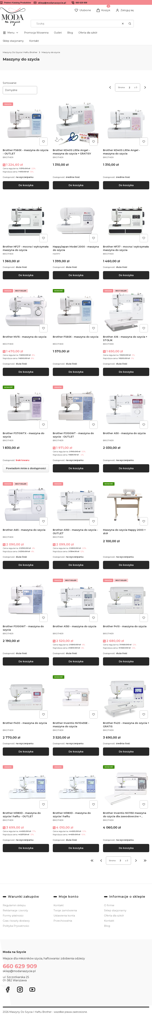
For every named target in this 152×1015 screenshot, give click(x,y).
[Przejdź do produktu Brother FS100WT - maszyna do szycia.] (26, 600)
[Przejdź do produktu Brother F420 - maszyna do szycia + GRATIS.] (126, 697)
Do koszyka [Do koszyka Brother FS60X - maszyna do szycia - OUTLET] (26, 185)
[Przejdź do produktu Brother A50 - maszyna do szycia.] (126, 407)
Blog (70, 32)
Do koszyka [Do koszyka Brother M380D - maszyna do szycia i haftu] (76, 848)
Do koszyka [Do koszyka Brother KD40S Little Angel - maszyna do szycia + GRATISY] (76, 185)
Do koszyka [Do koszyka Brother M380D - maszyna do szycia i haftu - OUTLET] (26, 848)
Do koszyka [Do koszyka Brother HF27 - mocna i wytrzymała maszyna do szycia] (26, 275)
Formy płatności (13, 915)
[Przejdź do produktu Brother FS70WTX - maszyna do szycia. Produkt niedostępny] (26, 407)
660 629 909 (81, 3)
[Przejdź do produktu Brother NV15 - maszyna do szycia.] (26, 311)
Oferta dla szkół (87, 32)
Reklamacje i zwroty (15, 910)
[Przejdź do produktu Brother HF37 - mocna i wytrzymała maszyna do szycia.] (126, 221)
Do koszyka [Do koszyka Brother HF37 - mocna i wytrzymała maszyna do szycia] (126, 275)
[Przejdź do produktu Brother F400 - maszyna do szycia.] (26, 697)
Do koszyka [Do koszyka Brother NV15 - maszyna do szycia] (26, 371)
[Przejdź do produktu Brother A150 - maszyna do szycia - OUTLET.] (76, 504)
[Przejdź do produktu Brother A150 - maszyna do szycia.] (76, 600)
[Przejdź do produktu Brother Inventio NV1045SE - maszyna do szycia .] (76, 697)
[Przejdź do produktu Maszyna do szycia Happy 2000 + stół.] (126, 504)
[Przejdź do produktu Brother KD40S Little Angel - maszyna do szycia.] (126, 124)
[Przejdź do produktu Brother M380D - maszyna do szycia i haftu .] (76, 787)
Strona (121, 87)
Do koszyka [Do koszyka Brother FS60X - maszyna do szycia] (76, 371)
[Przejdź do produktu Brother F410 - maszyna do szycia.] (126, 600)
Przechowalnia (62, 920)
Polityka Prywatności (16, 925)
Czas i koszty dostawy (16, 920)
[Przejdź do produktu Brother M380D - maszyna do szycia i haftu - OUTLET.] (26, 787)
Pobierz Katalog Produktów (17, 3)
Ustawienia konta (64, 915)
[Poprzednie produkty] (101, 860)
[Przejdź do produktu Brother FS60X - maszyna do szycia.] (76, 311)
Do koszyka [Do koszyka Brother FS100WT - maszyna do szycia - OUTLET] (76, 468)
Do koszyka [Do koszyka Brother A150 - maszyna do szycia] (76, 661)
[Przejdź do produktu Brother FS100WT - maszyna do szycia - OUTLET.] (76, 407)
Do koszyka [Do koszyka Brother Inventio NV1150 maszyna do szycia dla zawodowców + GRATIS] (126, 848)
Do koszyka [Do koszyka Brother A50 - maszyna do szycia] (126, 468)
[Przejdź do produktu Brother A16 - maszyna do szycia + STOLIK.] (126, 311)
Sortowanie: (10, 82)
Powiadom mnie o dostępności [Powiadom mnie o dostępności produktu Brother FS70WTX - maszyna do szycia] (26, 468)
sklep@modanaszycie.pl (52, 3)
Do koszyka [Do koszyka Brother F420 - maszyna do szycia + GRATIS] (126, 751)
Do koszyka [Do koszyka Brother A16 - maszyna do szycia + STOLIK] (126, 371)
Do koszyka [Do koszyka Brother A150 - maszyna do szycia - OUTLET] (76, 565)
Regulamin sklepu (14, 905)
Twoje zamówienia (65, 910)
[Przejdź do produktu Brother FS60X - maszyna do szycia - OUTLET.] (26, 124)
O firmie (109, 905)
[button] (130, 24)
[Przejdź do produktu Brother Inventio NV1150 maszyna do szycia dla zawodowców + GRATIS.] (126, 787)
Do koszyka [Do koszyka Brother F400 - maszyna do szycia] (26, 751)
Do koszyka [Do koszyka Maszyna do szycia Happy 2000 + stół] (126, 565)
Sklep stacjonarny (13, 40)
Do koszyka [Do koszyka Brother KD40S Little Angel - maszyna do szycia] (126, 185)
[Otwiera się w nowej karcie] (7, 989)
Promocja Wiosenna (36, 32)
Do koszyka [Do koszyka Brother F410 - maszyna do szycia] (126, 661)
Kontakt (34, 40)
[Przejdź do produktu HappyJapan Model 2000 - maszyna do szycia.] (76, 221)
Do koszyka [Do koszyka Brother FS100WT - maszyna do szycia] (26, 661)
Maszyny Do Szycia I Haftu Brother (20, 52)
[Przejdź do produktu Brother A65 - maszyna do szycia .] (26, 504)
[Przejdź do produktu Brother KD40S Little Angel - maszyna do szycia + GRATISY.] (76, 124)
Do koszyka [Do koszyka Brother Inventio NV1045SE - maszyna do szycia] (76, 751)
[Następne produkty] (136, 860)
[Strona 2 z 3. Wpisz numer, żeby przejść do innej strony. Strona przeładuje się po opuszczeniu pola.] (129, 87)
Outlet (58, 32)
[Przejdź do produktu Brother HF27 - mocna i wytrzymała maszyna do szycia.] (26, 221)
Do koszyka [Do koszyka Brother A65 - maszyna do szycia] (26, 565)
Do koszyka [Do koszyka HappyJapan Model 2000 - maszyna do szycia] (76, 275)
